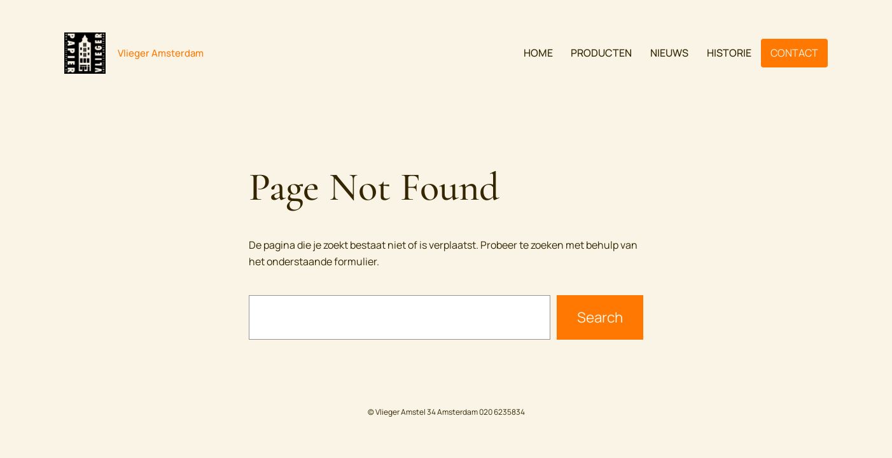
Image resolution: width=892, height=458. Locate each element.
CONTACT (794, 53)
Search (600, 317)
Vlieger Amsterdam (161, 53)
